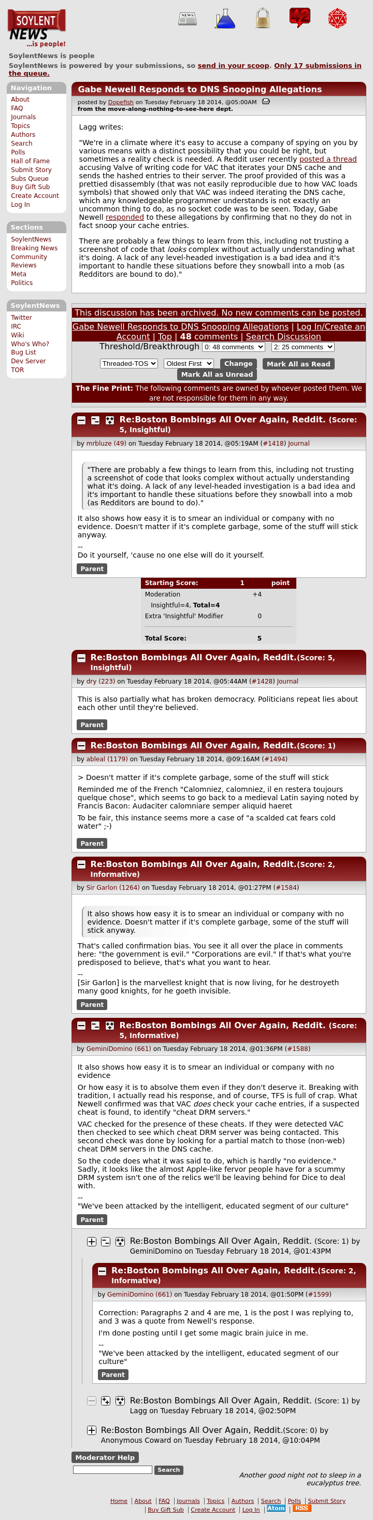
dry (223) (101, 681)
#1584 (286, 887)
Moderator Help (105, 1457)
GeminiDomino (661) (119, 1049)
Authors (23, 134)
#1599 (318, 1294)
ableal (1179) (107, 759)
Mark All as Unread (217, 374)
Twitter (21, 317)
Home (118, 1501)
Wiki (17, 335)
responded (125, 217)
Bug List (23, 352)
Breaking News (34, 248)
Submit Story (31, 170)
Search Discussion (283, 337)
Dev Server (28, 361)
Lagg (138, 1411)
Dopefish (121, 102)
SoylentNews (36, 28)
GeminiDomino (156, 1251)
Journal (299, 443)
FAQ (17, 108)
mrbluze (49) (106, 443)
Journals (23, 117)
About (20, 99)
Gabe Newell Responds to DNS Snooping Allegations (200, 89)
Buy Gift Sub (30, 187)
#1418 (273, 443)
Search (22, 143)
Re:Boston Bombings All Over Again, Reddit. (223, 419)
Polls (18, 152)
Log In (20, 204)
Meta (18, 274)
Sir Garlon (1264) (113, 887)
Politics (22, 283)
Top (165, 337)
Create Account (35, 196)
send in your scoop (233, 65)
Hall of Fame (30, 161)
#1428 (262, 681)
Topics (20, 126)
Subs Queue (30, 178)
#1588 (297, 1049)
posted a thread (328, 159)
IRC (16, 326)
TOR (17, 370)
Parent (92, 568)
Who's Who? (30, 344)
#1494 (274, 759)
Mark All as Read (299, 363)
